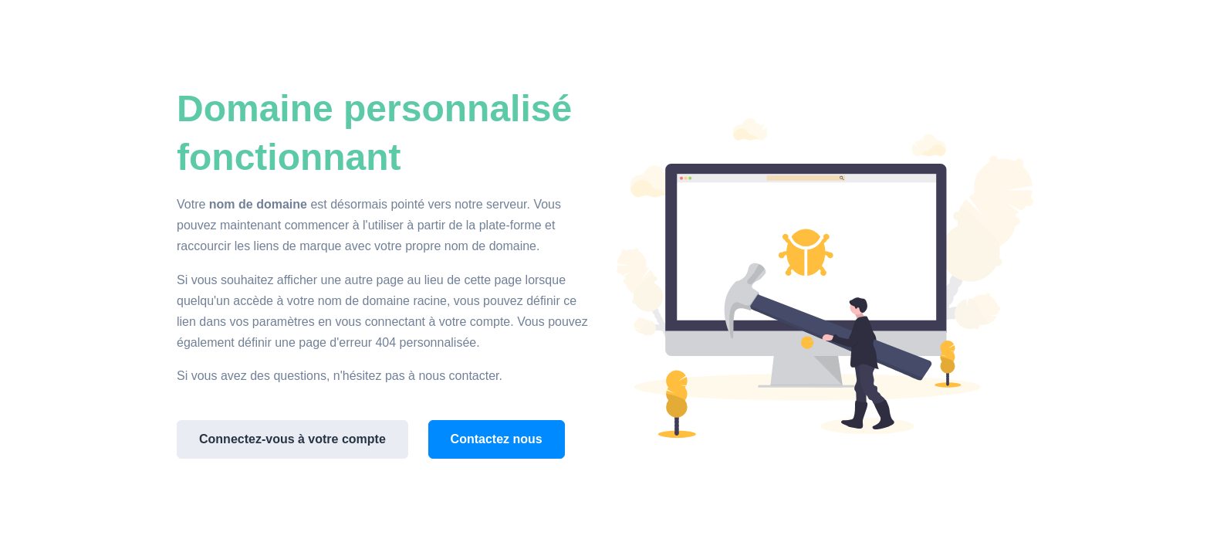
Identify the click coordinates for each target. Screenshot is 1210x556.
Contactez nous (496, 439)
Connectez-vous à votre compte (292, 439)
